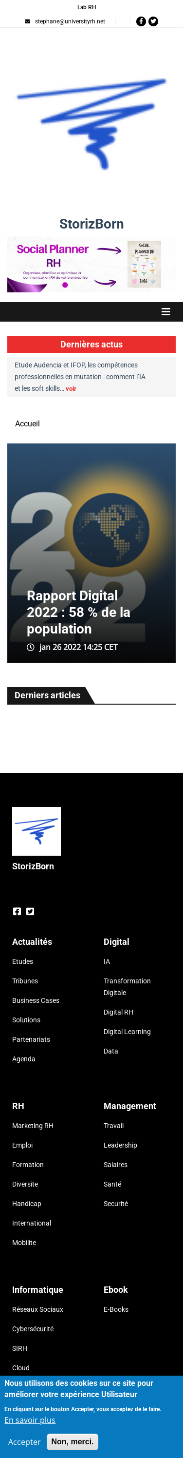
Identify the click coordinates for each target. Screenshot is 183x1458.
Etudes (22, 961)
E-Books (116, 1309)
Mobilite (24, 1243)
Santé (112, 1184)
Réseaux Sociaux (37, 1309)
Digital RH (118, 1012)
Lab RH (86, 7)
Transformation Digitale (127, 987)
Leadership (120, 1145)
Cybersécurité (33, 1329)
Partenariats (31, 1039)
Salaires (116, 1165)
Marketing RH (33, 1126)
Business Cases (35, 1000)
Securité (116, 1204)
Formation (28, 1165)
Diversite (25, 1184)
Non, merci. (72, 1442)
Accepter (24, 1442)
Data (111, 1051)
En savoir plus (29, 1420)
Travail (114, 1126)
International (31, 1223)
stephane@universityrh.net (65, 21)
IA (107, 961)
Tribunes (25, 981)
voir (71, 388)
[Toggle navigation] (91, 312)
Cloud (21, 1368)
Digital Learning (127, 1032)
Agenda (24, 1059)
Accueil (27, 423)
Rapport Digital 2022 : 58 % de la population (78, 612)
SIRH (19, 1348)
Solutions (26, 1020)
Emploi (22, 1145)
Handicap (26, 1204)
